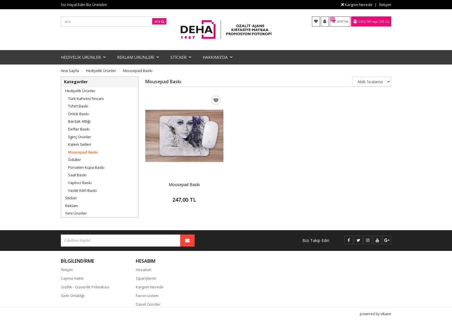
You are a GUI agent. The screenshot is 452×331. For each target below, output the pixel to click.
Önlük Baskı (78, 113)
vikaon (386, 321)
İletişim (385, 4)
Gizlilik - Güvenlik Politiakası (85, 287)
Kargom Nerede (356, 4)
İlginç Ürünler (79, 136)
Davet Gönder (148, 304)
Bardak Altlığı (79, 121)
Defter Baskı (79, 129)
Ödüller (74, 159)
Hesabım (143, 269)
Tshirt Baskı (78, 106)
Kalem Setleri (79, 144)
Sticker (71, 198)
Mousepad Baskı (83, 152)
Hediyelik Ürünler (80, 90)
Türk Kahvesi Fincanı (86, 98)
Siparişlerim (146, 278)
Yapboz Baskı (80, 182)
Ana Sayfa (70, 70)
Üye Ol (384, 22)
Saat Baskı (77, 174)
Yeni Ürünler (76, 213)
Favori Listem (147, 295)
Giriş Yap (364, 22)
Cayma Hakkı (72, 278)
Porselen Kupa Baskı (86, 167)
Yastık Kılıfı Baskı (82, 190)
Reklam (71, 205)
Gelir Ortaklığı (72, 295)
